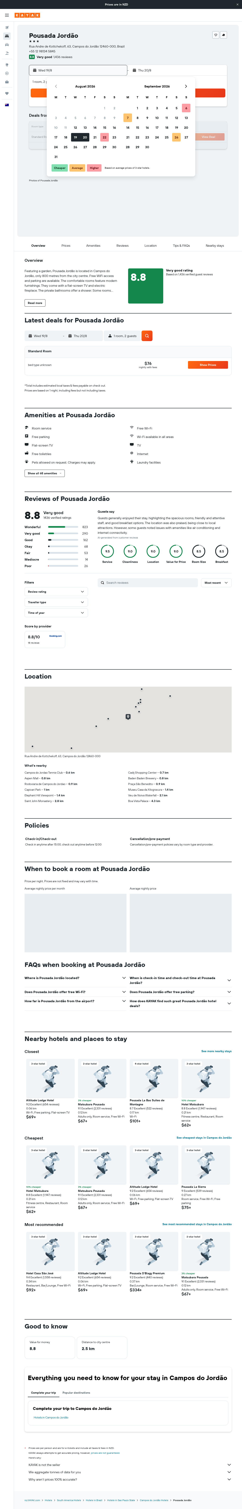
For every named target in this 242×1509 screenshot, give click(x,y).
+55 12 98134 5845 (42, 51)
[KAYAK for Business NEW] (7, 82)
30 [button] (114, 147)
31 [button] (55, 157)
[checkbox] (45, 639)
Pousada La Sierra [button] (194, 1187)
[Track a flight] (7, 73)
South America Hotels (69, 1500)
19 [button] (75, 137)
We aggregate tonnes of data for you (130, 1472)
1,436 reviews (62, 57)
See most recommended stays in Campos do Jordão (197, 1224)
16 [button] (114, 127)
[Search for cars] (7, 45)
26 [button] (75, 147)
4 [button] (66, 118)
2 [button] (114, 108)
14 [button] (94, 127)
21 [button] (94, 137)
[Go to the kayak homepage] (27, 15)
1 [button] (104, 108)
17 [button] (55, 137)
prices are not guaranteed (105, 1452)
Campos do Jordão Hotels (154, 1500)
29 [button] (104, 147)
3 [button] (56, 118)
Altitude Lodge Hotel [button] (40, 1100)
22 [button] (104, 137)
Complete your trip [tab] (43, 1392)
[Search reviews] (151, 582)
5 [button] (75, 118)
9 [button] (114, 118)
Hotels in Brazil (94, 1500)
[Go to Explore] (7, 65)
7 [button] (95, 118)
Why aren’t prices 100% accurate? (130, 1479)
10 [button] (56, 127)
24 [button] (56, 147)
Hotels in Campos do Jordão (51, 1417)
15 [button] (104, 127)
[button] (237, 4)
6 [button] (85, 118)
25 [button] (65, 147)
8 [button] (105, 118)
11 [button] (65, 127)
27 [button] (85, 147)
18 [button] (65, 137)
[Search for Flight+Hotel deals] (7, 53)
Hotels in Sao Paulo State (121, 1500)
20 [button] (85, 137)
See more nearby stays (216, 1051)
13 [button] (85, 127)
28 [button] (95, 147)
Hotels (48, 1500)
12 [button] (75, 127)
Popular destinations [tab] (76, 1392)
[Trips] (7, 93)
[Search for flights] (7, 28)
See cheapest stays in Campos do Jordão (204, 1137)
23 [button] (114, 137)
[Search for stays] (7, 36)
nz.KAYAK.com (32, 1500)
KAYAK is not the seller (130, 1464)
